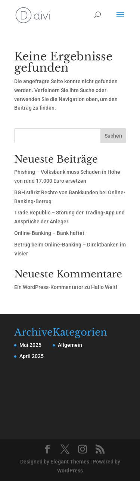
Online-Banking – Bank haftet (49, 233)
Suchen (113, 136)
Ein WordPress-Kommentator (48, 287)
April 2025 (31, 356)
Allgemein (70, 345)
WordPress (70, 471)
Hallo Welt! (104, 287)
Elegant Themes (69, 462)
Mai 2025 (30, 345)
